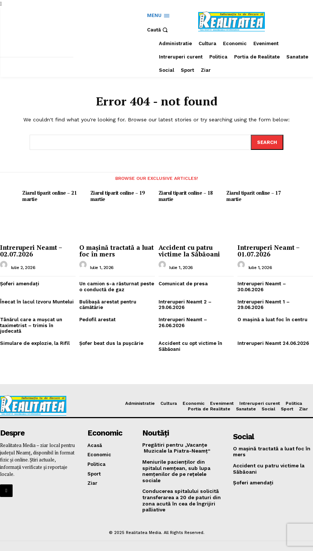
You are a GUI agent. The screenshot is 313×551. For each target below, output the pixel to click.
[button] (158, 30)
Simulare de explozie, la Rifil (35, 336)
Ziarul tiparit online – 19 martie (117, 195)
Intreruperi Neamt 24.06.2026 (273, 336)
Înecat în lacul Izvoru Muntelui (37, 300)
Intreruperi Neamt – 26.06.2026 (183, 321)
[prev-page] (6, 182)
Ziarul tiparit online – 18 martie (185, 195)
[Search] (267, 142)
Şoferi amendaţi (19, 283)
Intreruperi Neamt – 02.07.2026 (31, 250)
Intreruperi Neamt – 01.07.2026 (268, 250)
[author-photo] (5, 266)
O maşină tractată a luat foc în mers (116, 250)
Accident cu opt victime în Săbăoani (190, 339)
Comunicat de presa (183, 283)
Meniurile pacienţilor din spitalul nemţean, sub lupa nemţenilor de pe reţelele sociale (182, 459)
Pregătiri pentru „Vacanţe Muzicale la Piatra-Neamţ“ (175, 440)
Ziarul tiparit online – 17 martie (253, 195)
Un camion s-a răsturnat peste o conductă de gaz (116, 286)
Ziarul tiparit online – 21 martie (49, 195)
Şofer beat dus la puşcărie (111, 336)
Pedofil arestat (97, 318)
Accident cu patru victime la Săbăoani (189, 250)
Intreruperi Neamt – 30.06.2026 (261, 286)
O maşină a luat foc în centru (272, 318)
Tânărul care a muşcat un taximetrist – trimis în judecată (37, 321)
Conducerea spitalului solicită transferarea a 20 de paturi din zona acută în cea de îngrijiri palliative (180, 484)
